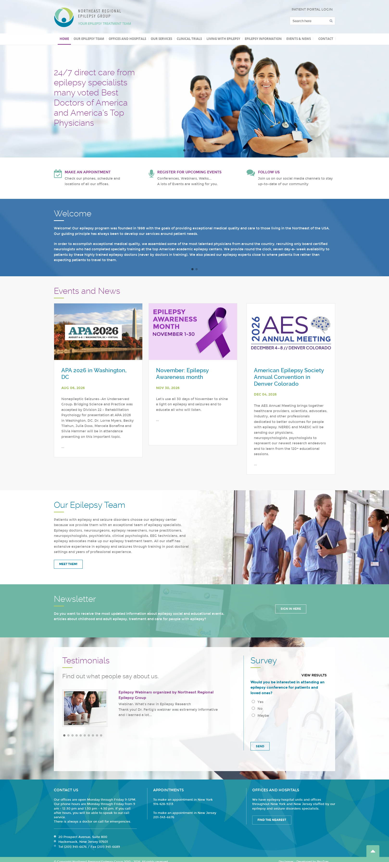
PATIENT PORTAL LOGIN (312, 9)
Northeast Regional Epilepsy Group (92, 17)
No (257, 709)
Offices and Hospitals (127, 39)
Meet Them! (68, 564)
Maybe (260, 716)
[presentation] (287, 729)
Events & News (298, 39)
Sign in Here (291, 608)
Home (64, 39)
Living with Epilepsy (223, 39)
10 (101, 735)
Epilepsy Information (263, 39)
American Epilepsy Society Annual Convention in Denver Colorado (289, 377)
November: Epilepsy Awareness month (182, 373)
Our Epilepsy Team (89, 39)
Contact (325, 39)
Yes (258, 702)
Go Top (372, 851)
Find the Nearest (271, 820)
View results (314, 675)
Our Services (161, 39)
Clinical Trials (189, 39)
